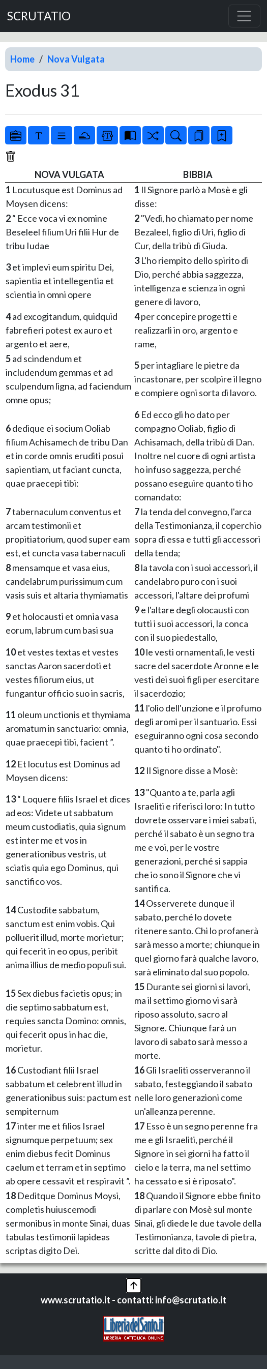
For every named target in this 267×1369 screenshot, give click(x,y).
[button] (133, 1284)
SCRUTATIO (39, 16)
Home (22, 59)
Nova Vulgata (76, 59)
